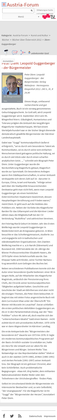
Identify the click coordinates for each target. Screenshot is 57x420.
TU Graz (48, 16)
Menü (21, 16)
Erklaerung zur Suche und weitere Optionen (44, 11)
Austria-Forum (23, 4)
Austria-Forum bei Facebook (4, 416)
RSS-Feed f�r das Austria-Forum (19, 416)
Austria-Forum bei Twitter (11, 416)
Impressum (49, 416)
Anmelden (8, 61)
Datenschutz (35, 416)
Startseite (4, 4)
